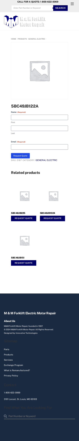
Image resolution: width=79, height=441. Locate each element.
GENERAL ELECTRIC (36, 39)
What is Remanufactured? (17, 370)
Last (13, 133)
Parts (6, 349)
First (13, 122)
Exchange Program (13, 365)
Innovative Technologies (27, 333)
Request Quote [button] (24, 218)
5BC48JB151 (17, 257)
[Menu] (72, 4)
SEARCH (60, 8)
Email (18, 142)
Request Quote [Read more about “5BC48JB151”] (24, 263)
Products (8, 354)
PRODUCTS (22, 39)
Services (8, 360)
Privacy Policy (11, 375)
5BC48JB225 (18, 213)
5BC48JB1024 (47, 213)
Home (13, 39)
